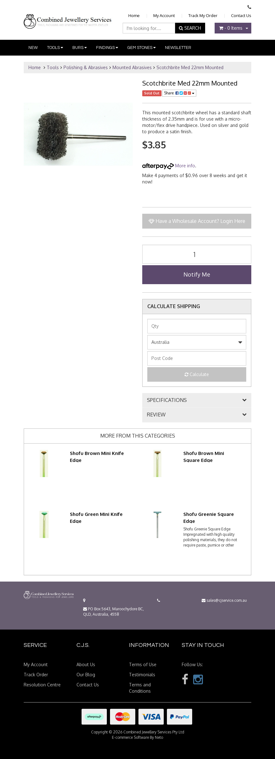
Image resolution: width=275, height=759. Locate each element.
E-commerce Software (130, 737)
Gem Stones (141, 47)
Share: (179, 93)
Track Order (36, 674)
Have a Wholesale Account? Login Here (197, 221)
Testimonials (142, 674)
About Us (85, 664)
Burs (79, 47)
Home (134, 15)
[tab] (196, 400)
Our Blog (85, 674)
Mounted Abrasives (132, 67)
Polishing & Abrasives (86, 67)
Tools (55, 47)
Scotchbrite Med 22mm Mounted (189, 67)
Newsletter (178, 47)
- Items (230, 28)
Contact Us (241, 15)
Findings (107, 47)
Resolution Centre (42, 684)
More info (168, 165)
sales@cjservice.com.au (224, 600)
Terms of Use (142, 664)
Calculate (197, 374)
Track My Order (202, 15)
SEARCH (190, 28)
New (33, 47)
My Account (164, 15)
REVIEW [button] (156, 415)
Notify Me (196, 274)
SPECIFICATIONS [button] (167, 400)
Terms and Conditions (140, 688)
